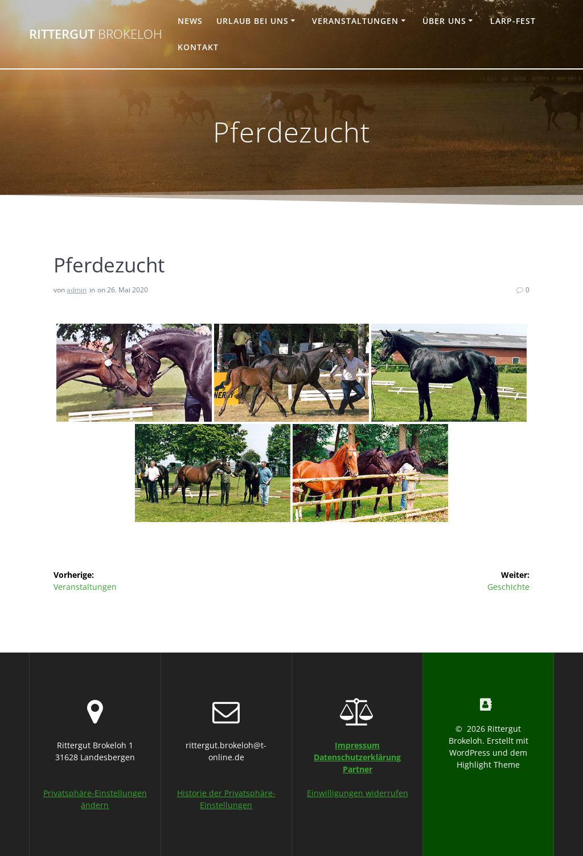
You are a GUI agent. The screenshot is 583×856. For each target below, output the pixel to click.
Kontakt (198, 47)
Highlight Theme (488, 764)
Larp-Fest (513, 20)
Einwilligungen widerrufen (357, 793)
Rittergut (95, 34)
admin (77, 290)
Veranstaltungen (355, 20)
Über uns (444, 20)
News (190, 20)
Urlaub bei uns (252, 20)
